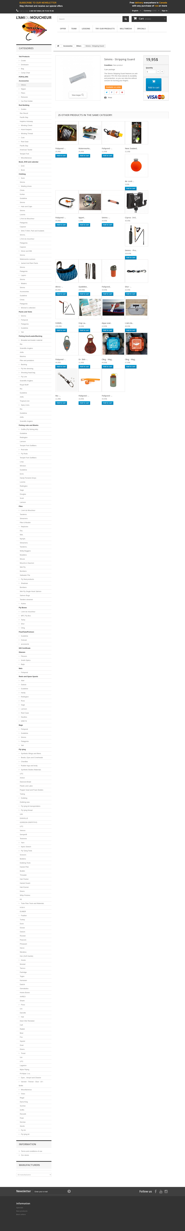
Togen (22, 976)
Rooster (23, 936)
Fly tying (22, 749)
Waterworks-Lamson (27, 259)
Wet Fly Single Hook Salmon (30, 591)
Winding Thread (26, 133)
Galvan (23, 685)
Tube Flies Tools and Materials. (32, 903)
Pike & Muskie (25, 522)
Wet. (21, 535)
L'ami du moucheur (27, 612)
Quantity (149, 68)
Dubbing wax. (25, 802)
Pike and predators (27, 360)
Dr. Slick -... (83, 359)
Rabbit (22, 1029)
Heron (22, 948)
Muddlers (23, 555)
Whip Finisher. (25, 895)
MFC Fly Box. (25, 616)
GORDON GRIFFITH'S (28, 822)
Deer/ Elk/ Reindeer (27, 1021)
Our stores (25, 1155)
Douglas (23, 494)
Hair (22, 1017)
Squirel (22, 1041)
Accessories (24, 81)
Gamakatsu (24, 988)
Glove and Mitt (26, 251)
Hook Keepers (26, 129)
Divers (22, 891)
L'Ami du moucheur (27, 239)
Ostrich (22, 932)
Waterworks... (85, 148)
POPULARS (23, 77)
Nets (20, 668)
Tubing (22, 794)
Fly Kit (23, 1130)
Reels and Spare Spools (28, 676)
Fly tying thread (26, 810)
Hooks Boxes (25, 993)
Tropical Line (24, 401)
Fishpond (24, 320)
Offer (63, 28)
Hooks (23, 960)
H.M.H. (22, 907)
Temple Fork (24, 154)
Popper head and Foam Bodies (31, 790)
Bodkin (22, 871)
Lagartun (23, 1065)
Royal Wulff (24, 385)
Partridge (23, 972)
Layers (23, 275)
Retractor (24, 97)
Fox (21, 1037)
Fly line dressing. (27, 369)
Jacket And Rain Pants (29, 263)
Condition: (108, 65)
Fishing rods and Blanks (28, 425)
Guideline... (83, 286)
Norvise (23, 1122)
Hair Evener (24, 887)
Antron (22, 778)
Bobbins (23, 859)
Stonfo (22, 1126)
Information (27, 1144)
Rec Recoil (24, 113)
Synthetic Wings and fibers (30, 753)
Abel (22, 681)
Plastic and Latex (26, 786)
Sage (22, 490)
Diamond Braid (25, 782)
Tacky (22, 620)
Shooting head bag (27, 373)
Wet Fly (23, 567)
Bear (21, 1033)
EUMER (23, 911)
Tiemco (22, 968)
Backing (23, 364)
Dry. (21, 531)
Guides (23, 109)
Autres (23, 604)
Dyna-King (24, 1102)
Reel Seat (24, 142)
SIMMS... (59, 323)
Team (73, 28)
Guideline (23, 198)
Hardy (22, 693)
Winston (23, 466)
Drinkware (24, 65)
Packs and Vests (25, 312)
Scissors (23, 855)
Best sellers (21, 1214)
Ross (22, 701)
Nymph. (23, 539)
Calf (21, 1025)
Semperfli (23, 834)
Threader (23, 875)
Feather (23, 916)
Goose (22, 928)
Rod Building (24, 105)
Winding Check (26, 125)
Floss (22, 1005)
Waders (23, 283)
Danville (23, 1013)
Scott (22, 498)
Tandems (23, 514)
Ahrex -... (59, 286)
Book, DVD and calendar (28, 162)
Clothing (22, 174)
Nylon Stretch (25, 847)
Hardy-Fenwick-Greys (28, 478)
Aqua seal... (107, 323)
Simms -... (106, 217)
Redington (23, 437)
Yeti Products (24, 57)
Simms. (22, 235)
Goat (21, 1045)
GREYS (23, 721)
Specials (141, 28)
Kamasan (23, 980)
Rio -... (58, 395)
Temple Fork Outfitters (28, 445)
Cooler (23, 61)
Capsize (23, 227)
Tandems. (23, 547)
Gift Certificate (24, 648)
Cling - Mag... (107, 359)
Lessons (86, 28)
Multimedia (126, 28)
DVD (22, 166)
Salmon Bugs (25, 595)
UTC (21, 774)
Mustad (22, 964)
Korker (22, 194)
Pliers (22, 93)
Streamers (24, 518)
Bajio (22, 664)
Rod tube (24, 450)
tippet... (82, 217)
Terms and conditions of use (31, 1151)
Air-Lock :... (129, 181)
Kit (21, 899)
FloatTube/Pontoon (26, 632)
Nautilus (23, 717)
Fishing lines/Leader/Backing (30, 336)
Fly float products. (27, 579)
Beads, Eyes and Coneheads (31, 757)
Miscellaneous (26, 158)
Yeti (22, 332)
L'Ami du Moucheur (27, 219)
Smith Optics (25, 660)
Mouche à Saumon (27, 563)
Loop (22, 462)
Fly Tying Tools (26, 851)
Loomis (22, 215)
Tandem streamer (26, 599)
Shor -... (128, 286)
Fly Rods (24, 454)
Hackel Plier (24, 867)
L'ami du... (129, 323)
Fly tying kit (24, 1134)
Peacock (23, 940)
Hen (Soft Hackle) (26, 956)
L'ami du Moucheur (27, 510)
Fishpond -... (60, 148)
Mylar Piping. (25, 1069)
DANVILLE (24, 818)
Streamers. (24, 543)
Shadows (24, 583)
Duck (22, 924)
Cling (22, 628)
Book (22, 170)
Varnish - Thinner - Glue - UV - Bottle (31, 1084)
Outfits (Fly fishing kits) (29, 429)
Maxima (23, 356)
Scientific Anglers (26, 421)
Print (110, 98)
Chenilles (24, 762)
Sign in (164, 11)
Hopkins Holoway (26, 121)
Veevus (22, 830)
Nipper (23, 89)
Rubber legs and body (29, 766)
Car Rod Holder (26, 101)
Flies (21, 506)
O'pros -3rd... (131, 217)
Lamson (23, 441)
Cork (22, 138)
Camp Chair (25, 73)
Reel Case (24, 713)
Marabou (23, 952)
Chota (22, 190)
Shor (22, 624)
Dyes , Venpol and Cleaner (30, 1078)
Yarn (22, 843)
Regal (22, 1098)
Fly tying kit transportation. (30, 806)
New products (21, 1211)
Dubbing (23, 798)
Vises (22, 1094)
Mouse (22, 559)
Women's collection (27, 308)
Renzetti (23, 1114)
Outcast (23, 640)
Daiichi (22, 984)
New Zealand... (131, 148)
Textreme (23, 839)
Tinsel (22, 1053)
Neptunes (24, 527)
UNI (21, 814)
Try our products (105, 28)
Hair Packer (24, 879)
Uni (21, 1009)
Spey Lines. (25, 405)
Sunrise (23, 1106)
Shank (22, 1001)
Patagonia (23, 223)
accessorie (24, 644)
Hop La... (82, 323)
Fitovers (23, 656)
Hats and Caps (26, 206)
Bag (22, 69)
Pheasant (23, 944)
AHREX (23, 997)
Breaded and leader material (31, 340)
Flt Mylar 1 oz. (25, 1074)
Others (23, 85)
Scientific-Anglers (26, 348)
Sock (22, 178)
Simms (22, 182)
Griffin (22, 1110)
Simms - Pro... (131, 250)
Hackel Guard (25, 883)
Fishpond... (106, 286)
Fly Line (23, 377)
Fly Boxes (23, 608)
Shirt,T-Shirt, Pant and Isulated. (32, 231)
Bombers (23, 571)
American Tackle (26, 150)
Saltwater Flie (25, 575)
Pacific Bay (24, 117)
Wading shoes (26, 186)
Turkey (22, 920)
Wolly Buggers (25, 551)
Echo (22, 474)
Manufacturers (29, 1165)
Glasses (22, 652)
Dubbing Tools (25, 863)
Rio (21, 344)
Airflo (22, 352)
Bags (21, 725)
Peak (22, 1118)
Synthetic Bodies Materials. (30, 770)
